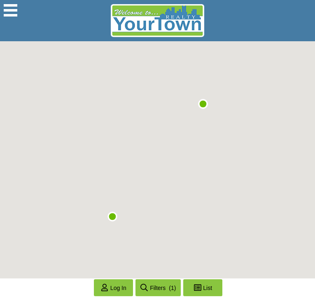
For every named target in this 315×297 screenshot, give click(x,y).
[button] (112, 217)
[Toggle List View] (202, 287)
